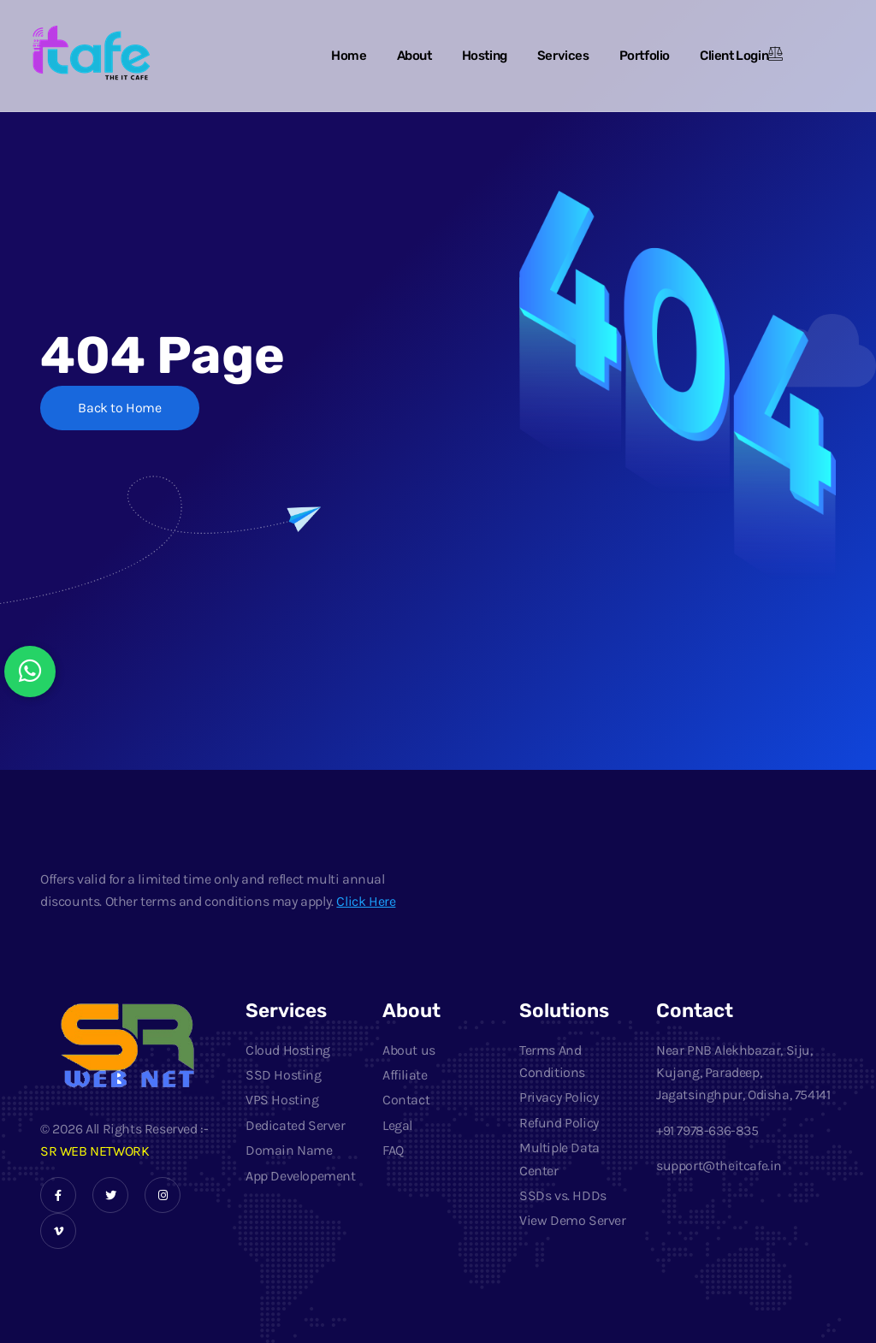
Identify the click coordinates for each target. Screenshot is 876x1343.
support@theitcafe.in (719, 1165)
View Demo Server (572, 1220)
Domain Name (289, 1150)
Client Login (734, 55)
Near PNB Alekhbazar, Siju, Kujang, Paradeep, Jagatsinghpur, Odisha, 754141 (743, 1072)
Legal (397, 1125)
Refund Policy (559, 1123)
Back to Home (120, 408)
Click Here (365, 901)
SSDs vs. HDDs (563, 1195)
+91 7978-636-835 (708, 1130)
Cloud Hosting (288, 1050)
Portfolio (644, 55)
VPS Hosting (282, 1100)
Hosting (484, 55)
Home (348, 55)
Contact (405, 1100)
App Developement (301, 1176)
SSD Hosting (284, 1075)
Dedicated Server (296, 1125)
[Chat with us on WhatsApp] (30, 671)
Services (563, 55)
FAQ (393, 1150)
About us (408, 1050)
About (414, 55)
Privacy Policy (558, 1097)
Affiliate (404, 1075)
